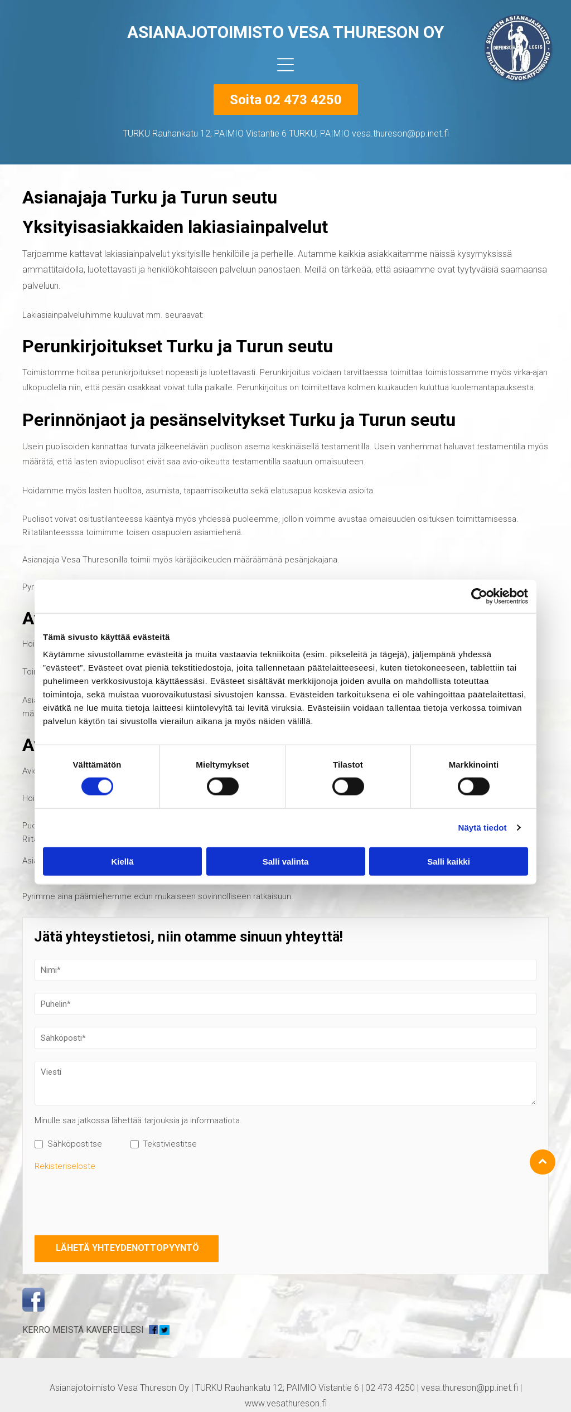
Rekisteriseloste (65, 1166)
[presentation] (119, 1201)
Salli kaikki (448, 861)
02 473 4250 (390, 1387)
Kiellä (122, 861)
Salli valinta (286, 861)
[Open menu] (285, 64)
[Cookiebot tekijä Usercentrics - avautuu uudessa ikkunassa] (479, 596)
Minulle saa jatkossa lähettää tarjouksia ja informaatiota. (138, 1120)
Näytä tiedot (482, 827)
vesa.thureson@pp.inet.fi (469, 1387)
